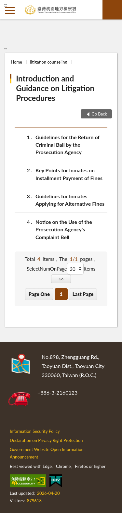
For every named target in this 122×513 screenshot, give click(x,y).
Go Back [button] (99, 113)
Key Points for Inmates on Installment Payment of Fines (68, 173)
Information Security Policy (35, 431)
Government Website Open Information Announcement (47, 453)
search (112, 9)
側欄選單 (10, 10)
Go (61, 279)
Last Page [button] (83, 294)
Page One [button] (39, 294)
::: (5, 4)
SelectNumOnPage (47, 269)
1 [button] (61, 294)
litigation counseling (48, 62)
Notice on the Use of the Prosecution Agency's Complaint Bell (63, 229)
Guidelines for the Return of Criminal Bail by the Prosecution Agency (67, 144)
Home (16, 62)
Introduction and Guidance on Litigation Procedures (55, 88)
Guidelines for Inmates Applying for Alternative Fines (69, 199)
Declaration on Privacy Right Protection (46, 440)
